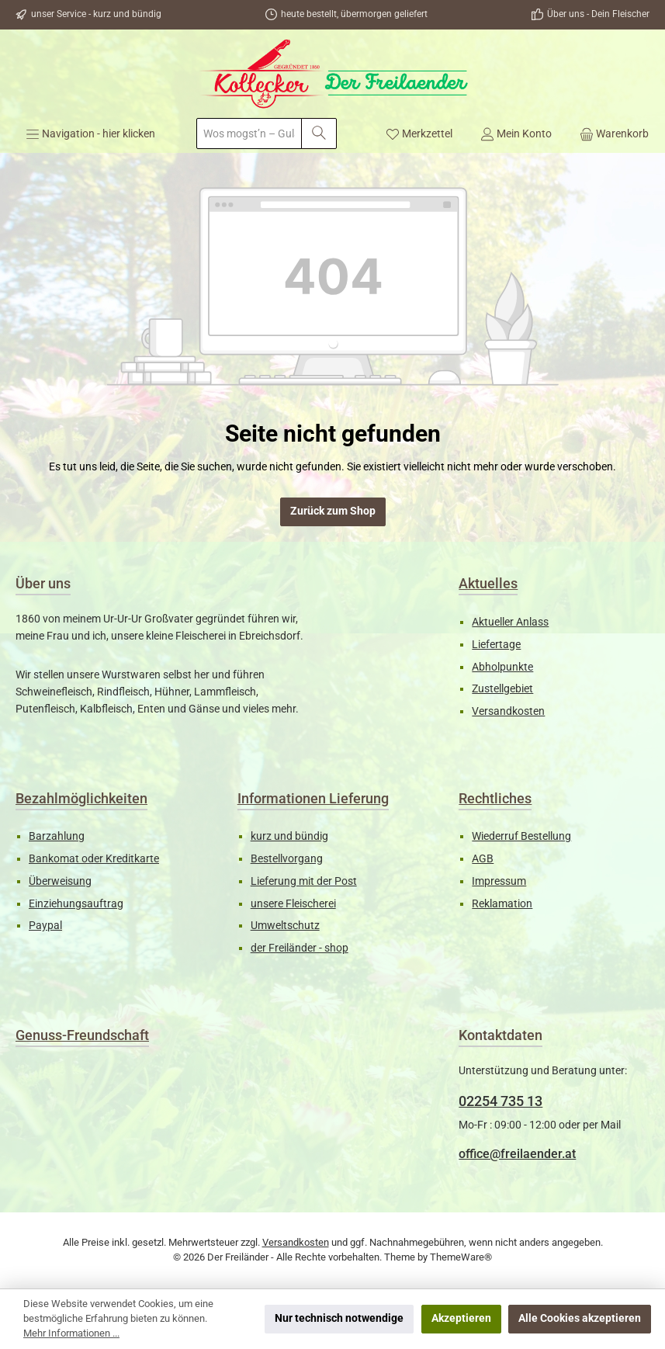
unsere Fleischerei (293, 903)
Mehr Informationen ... (71, 1333)
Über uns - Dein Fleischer (598, 14)
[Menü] (90, 133)
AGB (483, 858)
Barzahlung (57, 836)
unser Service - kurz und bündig (96, 14)
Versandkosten (508, 711)
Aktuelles (488, 583)
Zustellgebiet (502, 688)
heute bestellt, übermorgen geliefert (354, 14)
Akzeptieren (461, 1318)
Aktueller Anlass (510, 622)
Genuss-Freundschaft (82, 1035)
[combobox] (249, 133)
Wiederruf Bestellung (521, 836)
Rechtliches (495, 798)
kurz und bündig (289, 836)
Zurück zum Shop (333, 511)
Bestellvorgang (287, 858)
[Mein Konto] (516, 133)
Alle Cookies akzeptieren (579, 1318)
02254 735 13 (500, 1101)
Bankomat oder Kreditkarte (94, 858)
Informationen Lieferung (313, 798)
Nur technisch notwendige (339, 1318)
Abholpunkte (502, 667)
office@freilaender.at (517, 1153)
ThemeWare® (461, 1257)
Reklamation (502, 903)
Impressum (499, 881)
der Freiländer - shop (299, 948)
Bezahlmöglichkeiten (81, 798)
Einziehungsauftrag (76, 903)
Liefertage (496, 644)
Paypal (45, 925)
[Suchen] (319, 133)
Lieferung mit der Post (304, 881)
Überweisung (60, 881)
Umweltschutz (285, 925)
